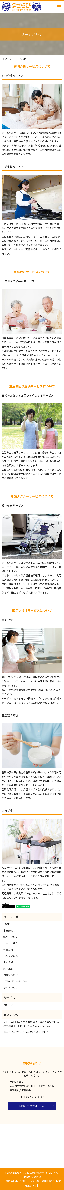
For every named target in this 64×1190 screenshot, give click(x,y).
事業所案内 (9, 930)
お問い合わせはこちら (32, 1106)
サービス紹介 (10, 943)
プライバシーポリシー (15, 981)
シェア (5, 903)
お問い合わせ (10, 975)
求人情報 (8, 962)
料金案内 (8, 949)
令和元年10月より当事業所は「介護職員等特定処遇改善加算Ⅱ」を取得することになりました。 (31, 1023)
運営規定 (8, 968)
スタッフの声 (10, 955)
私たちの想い (10, 936)
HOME (4, 59)
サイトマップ (10, 987)
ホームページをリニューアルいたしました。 (27, 1032)
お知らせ (8, 1005)
